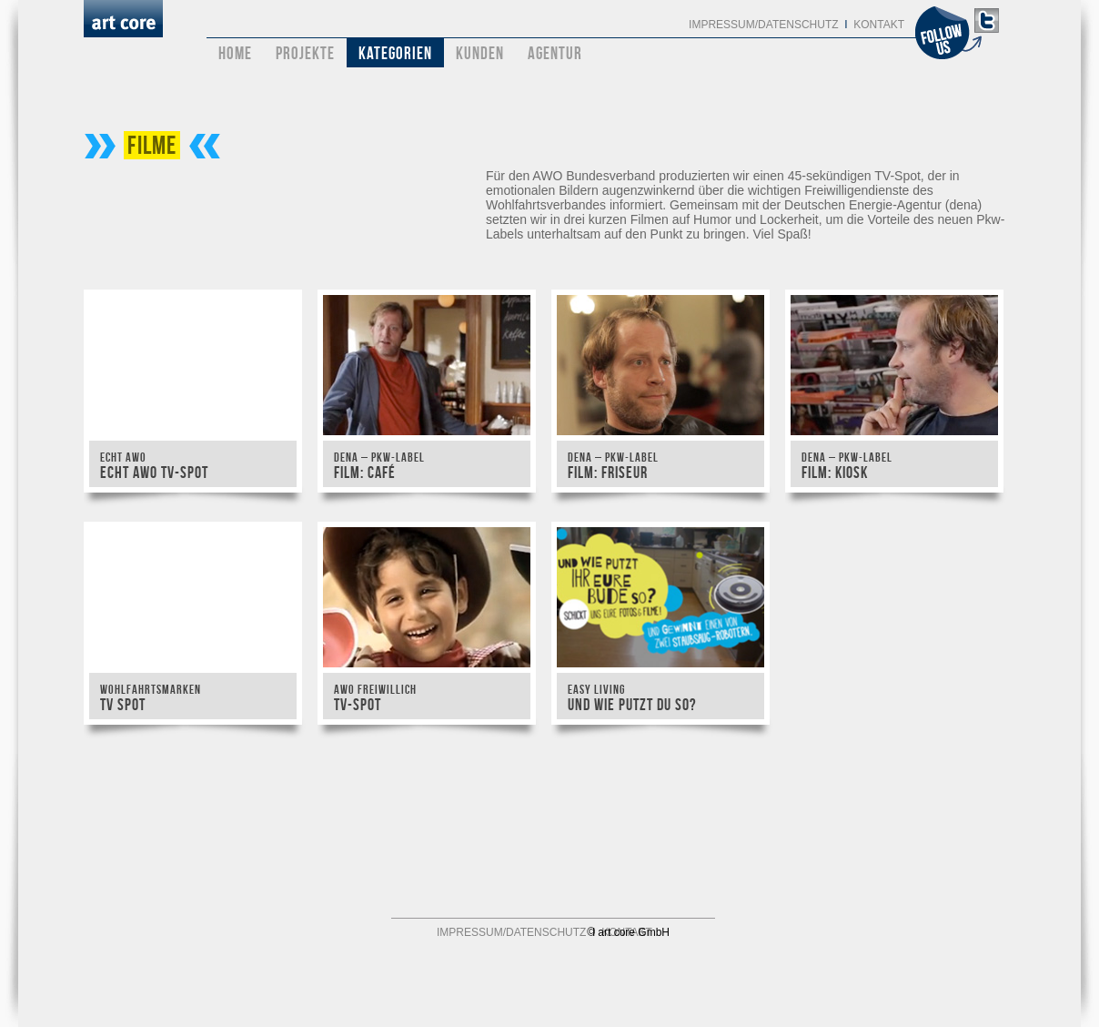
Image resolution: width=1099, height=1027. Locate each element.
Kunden (480, 53)
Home (235, 53)
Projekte (305, 53)
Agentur (555, 53)
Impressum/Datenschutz (763, 24)
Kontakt (878, 24)
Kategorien (395, 53)
